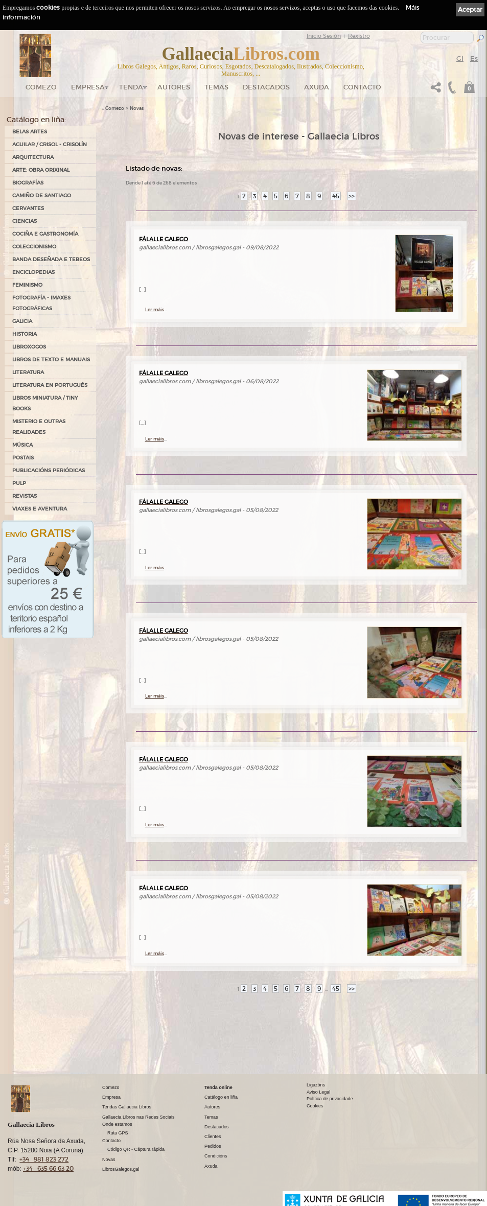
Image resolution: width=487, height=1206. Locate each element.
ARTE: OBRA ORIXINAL (40, 170)
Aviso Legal (318, 1092)
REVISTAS (24, 496)
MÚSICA (22, 445)
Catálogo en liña (221, 1097)
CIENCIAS (24, 221)
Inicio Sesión (324, 35)
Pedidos (212, 1146)
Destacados (216, 1126)
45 (335, 196)
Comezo (41, 87)
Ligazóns (316, 1084)
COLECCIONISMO (34, 246)
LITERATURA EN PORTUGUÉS (49, 385)
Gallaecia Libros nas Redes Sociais (138, 1117)
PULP (19, 483)
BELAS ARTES (29, 131)
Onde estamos (117, 1124)
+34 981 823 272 (43, 1159)
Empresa (88, 87)
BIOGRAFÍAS (27, 182)
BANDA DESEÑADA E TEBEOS (51, 259)
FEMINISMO (27, 285)
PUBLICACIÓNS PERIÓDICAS (48, 470)
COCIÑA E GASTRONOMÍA (45, 233)
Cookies (315, 1105)
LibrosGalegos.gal (121, 1169)
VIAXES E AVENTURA (39, 508)
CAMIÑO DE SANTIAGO (41, 195)
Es (474, 58)
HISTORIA (24, 334)
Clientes (212, 1136)
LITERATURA (28, 372)
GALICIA (22, 321)
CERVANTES (28, 208)
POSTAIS (23, 457)
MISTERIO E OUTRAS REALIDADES (38, 426)
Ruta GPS (117, 1132)
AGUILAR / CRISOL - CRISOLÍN (49, 144)
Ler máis (154, 309)
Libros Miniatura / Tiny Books (45, 403)
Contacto (362, 87)
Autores (173, 87)
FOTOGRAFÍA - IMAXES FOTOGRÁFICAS (41, 303)
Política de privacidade (330, 1098)
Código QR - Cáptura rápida (136, 1149)
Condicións (215, 1155)
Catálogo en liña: (36, 119)
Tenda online (218, 1087)
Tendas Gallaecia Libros (126, 1106)
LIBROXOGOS (29, 346)
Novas (137, 108)
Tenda (131, 87)
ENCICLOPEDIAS (33, 272)
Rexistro (359, 35)
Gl (459, 58)
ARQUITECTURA (33, 157)
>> (352, 196)
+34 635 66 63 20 (48, 1168)
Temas (216, 87)
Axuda (316, 87)
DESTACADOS (266, 87)
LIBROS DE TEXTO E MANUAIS (51, 359)
